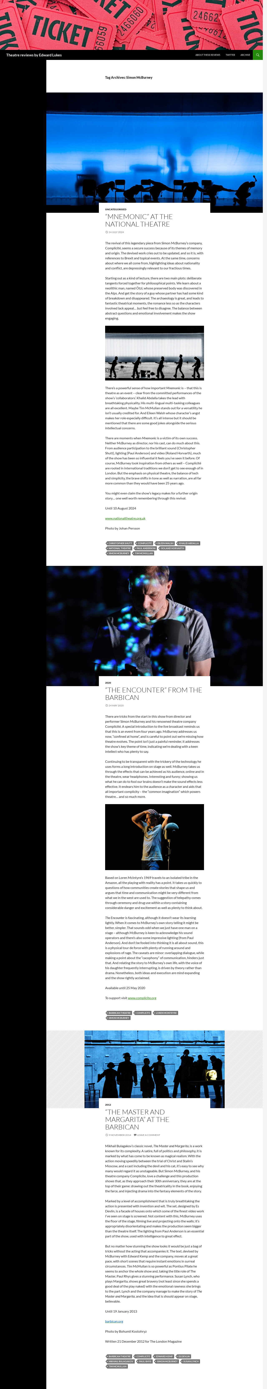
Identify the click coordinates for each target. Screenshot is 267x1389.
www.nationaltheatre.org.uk (125, 518)
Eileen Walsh (165, 543)
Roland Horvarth (172, 548)
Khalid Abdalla (189, 543)
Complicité (145, 543)
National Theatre (120, 548)
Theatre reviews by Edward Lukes (34, 55)
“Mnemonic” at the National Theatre (139, 220)
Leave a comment (148, 1135)
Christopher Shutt (120, 543)
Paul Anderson (146, 548)
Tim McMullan (144, 553)
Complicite (143, 1012)
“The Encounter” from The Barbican (153, 694)
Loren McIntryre (166, 1012)
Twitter (230, 54)
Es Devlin (184, 1356)
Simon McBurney (119, 553)
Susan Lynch (191, 1361)
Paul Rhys (145, 1361)
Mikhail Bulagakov (121, 1361)
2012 (108, 1104)
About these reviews (207, 54)
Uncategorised (115, 209)
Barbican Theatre (120, 1012)
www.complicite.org (142, 998)
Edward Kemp (164, 1356)
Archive (245, 54)
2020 (108, 682)
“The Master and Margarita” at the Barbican (137, 1119)
